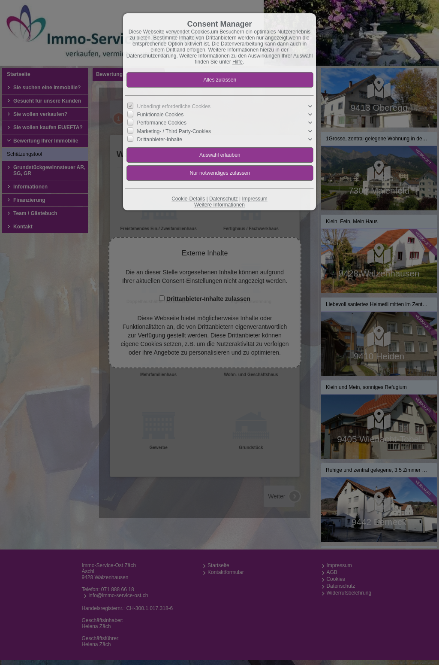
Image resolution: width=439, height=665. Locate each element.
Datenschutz (223, 199)
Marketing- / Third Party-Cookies (174, 131)
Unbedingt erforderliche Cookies (173, 106)
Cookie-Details (188, 199)
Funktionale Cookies (160, 115)
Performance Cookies (161, 123)
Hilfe (237, 62)
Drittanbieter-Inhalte (159, 139)
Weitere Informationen (219, 205)
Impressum (254, 199)
